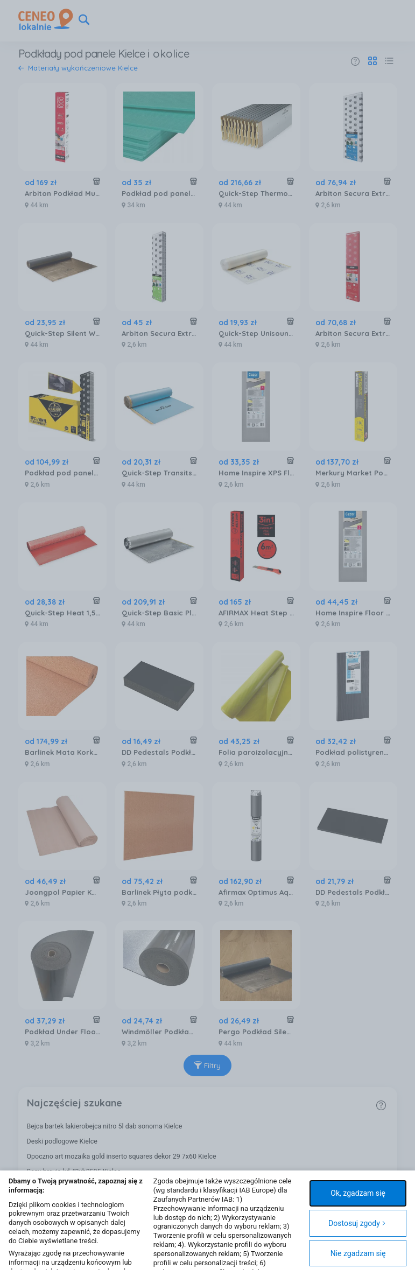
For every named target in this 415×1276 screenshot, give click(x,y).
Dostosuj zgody (357, 1223)
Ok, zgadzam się (357, 1193)
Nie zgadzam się (358, 1253)
